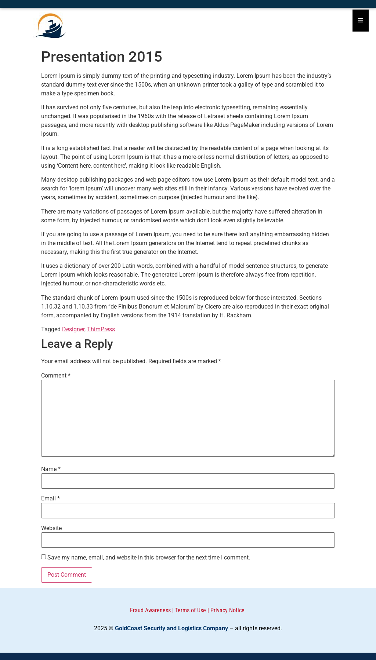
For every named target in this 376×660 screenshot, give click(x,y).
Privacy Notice (227, 610)
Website (51, 528)
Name (51, 469)
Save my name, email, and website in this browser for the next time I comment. (148, 558)
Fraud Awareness (150, 610)
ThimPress (101, 329)
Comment (55, 376)
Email (50, 499)
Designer (73, 329)
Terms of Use (190, 610)
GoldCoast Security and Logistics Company (171, 628)
